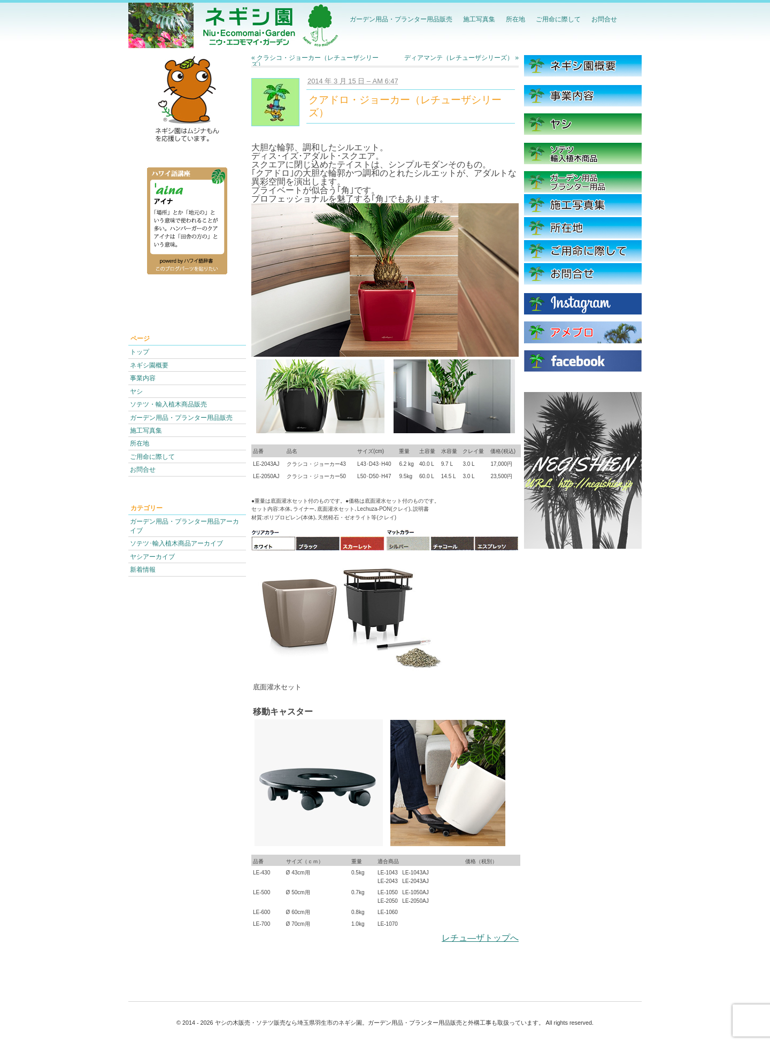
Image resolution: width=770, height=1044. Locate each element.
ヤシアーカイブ (152, 556)
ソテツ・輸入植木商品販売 (168, 404)
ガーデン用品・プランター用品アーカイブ (184, 526)
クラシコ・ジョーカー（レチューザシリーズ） (315, 61)
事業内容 (143, 377)
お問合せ (604, 19)
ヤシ (136, 391)
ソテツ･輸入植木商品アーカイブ (176, 543)
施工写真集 (479, 19)
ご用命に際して (558, 19)
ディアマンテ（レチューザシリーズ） (461, 58)
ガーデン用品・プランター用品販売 (401, 19)
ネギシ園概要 (149, 365)
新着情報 (143, 569)
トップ (139, 351)
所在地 (515, 19)
